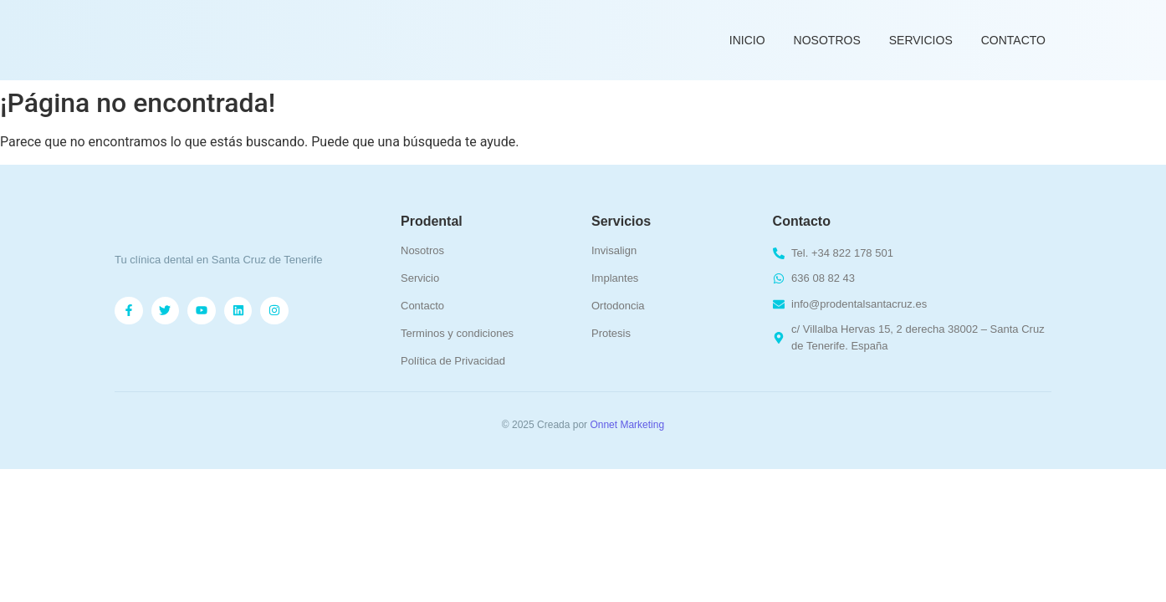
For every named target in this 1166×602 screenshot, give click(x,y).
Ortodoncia (618, 305)
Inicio (747, 40)
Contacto (1013, 40)
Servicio (420, 278)
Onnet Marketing (627, 425)
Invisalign (614, 250)
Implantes (614, 278)
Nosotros (827, 40)
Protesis (611, 333)
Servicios (921, 40)
